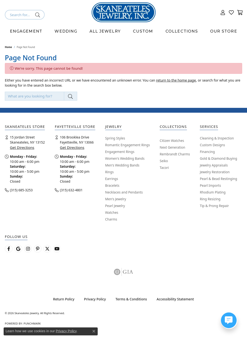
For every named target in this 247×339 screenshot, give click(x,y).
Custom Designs (212, 145)
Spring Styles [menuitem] (115, 138)
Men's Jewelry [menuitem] (115, 199)
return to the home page (176, 80)
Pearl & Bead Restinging (218, 178)
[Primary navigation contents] (123, 31)
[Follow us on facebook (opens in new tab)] (9, 249)
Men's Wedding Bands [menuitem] (122, 165)
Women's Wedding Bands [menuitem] (124, 158)
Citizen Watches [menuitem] (172, 140)
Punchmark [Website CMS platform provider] (32, 323)
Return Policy (63, 299)
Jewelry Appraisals (214, 165)
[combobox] (19, 14)
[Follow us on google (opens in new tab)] (18, 249)
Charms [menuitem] (111, 219)
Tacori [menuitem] (164, 167)
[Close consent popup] (93, 331)
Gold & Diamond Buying (218, 158)
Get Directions (22, 147)
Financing (207, 151)
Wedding (66, 31)
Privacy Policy (95, 299)
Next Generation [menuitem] (172, 147)
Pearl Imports (210, 185)
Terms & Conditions (131, 299)
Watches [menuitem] (111, 212)
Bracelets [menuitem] (112, 185)
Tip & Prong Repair (214, 205)
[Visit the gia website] (123, 272)
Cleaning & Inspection (217, 138)
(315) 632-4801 (71, 190)
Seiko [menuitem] (164, 161)
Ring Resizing (210, 199)
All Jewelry (105, 31)
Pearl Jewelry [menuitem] (115, 205)
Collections (181, 31)
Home (8, 47)
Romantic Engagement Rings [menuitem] (127, 145)
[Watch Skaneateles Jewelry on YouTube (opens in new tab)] (57, 249)
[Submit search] (38, 14)
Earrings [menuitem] (111, 178)
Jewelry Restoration (215, 172)
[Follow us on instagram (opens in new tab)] (28, 249)
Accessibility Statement (175, 299)
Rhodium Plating (213, 192)
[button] (222, 12)
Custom (143, 31)
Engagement (26, 31)
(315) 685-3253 (21, 190)
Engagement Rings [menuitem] (119, 151)
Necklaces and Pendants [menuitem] (124, 192)
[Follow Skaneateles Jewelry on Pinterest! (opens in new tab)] (37, 249)
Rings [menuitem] (109, 172)
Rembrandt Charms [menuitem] (175, 154)
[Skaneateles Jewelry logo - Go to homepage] (124, 12)
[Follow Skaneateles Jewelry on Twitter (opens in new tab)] (47, 249)
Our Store (223, 31)
